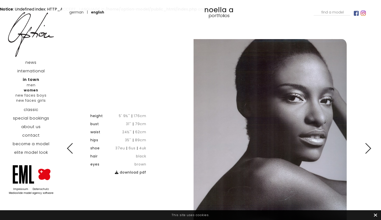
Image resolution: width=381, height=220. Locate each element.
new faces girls (31, 100)
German (76, 12)
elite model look (31, 152)
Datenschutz (41, 189)
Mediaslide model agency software (31, 193)
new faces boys (31, 95)
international (31, 71)
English (97, 12)
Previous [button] (70, 148)
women (31, 90)
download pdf (142, 156)
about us (31, 127)
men (31, 85)
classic (31, 109)
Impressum (20, 189)
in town (31, 79)
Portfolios (219, 15)
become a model (31, 144)
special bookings (31, 118)
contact (31, 135)
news (31, 62)
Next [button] (368, 148)
